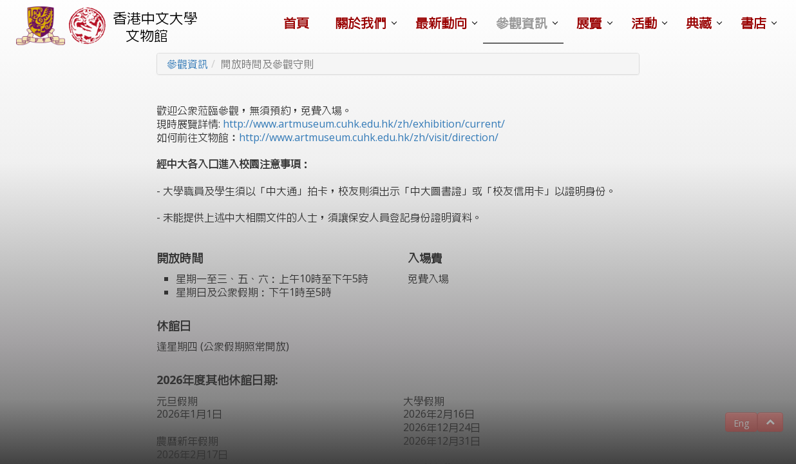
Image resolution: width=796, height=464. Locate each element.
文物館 (147, 34)
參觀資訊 (521, 23)
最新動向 (441, 23)
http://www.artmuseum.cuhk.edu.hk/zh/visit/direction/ (368, 137)
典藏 (699, 23)
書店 (753, 23)
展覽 (589, 23)
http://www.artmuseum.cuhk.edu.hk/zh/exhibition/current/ (364, 124)
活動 (644, 23)
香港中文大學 (155, 17)
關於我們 (360, 23)
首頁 (296, 23)
